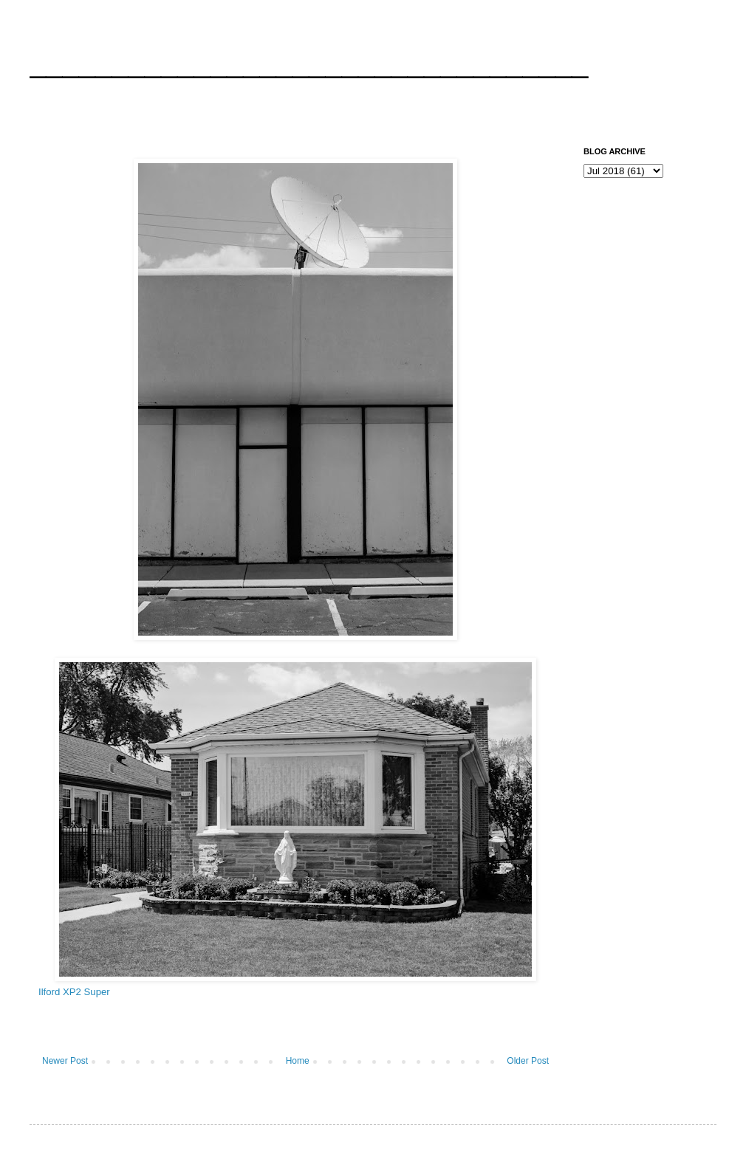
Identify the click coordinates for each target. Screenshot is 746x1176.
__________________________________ (309, 62)
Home (297, 1061)
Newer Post (65, 1061)
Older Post (528, 1061)
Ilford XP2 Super (74, 991)
